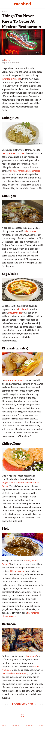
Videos (5, 11)
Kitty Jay (7, 60)
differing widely (17, 571)
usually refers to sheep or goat (16, 673)
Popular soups (15, 312)
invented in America (11, 79)
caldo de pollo (22, 309)
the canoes (30, 231)
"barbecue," (31, 656)
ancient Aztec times (14, 380)
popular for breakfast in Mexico (25, 170)
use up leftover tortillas (13, 153)
